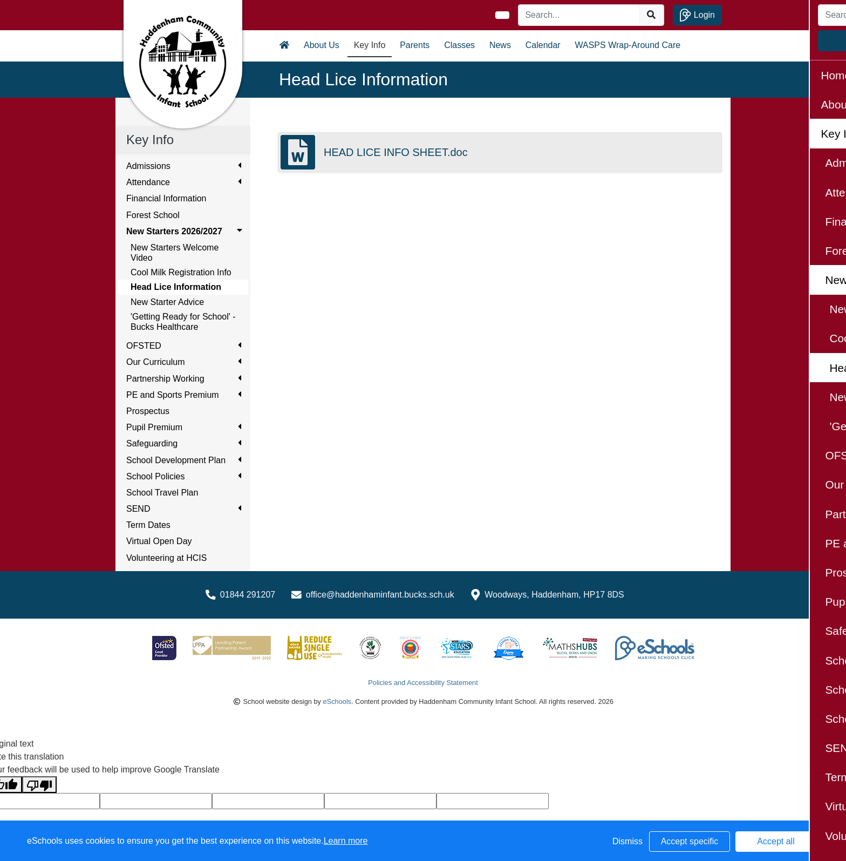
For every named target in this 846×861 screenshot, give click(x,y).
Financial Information (166, 198)
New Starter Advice (167, 302)
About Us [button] (321, 45)
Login (697, 15)
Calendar (543, 45)
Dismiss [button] (627, 841)
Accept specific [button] (690, 841)
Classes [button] (459, 45)
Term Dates (148, 525)
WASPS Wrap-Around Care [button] (628, 45)
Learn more (346, 840)
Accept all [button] (775, 841)
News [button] (500, 45)
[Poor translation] (39, 784)
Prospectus (147, 411)
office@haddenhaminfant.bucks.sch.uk (380, 594)
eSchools (337, 701)
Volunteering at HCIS (166, 557)
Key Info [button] (370, 45)
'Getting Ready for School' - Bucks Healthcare (183, 321)
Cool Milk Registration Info (181, 272)
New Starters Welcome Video (175, 252)
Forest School (153, 215)
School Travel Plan (162, 492)
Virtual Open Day (159, 541)
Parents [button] (414, 45)
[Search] (578, 15)
